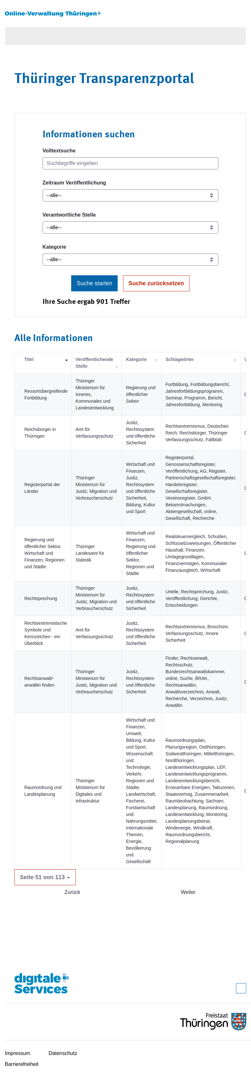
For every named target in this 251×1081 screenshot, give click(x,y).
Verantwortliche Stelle (69, 215)
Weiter (188, 892)
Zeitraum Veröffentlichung (74, 182)
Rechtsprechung (40, 598)
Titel (29, 359)
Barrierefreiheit (21, 1064)
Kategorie (54, 247)
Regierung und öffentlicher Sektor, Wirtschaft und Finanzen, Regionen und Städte (44, 553)
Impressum (17, 1053)
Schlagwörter (179, 359)
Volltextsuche (59, 150)
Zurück (72, 892)
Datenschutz (63, 1053)
